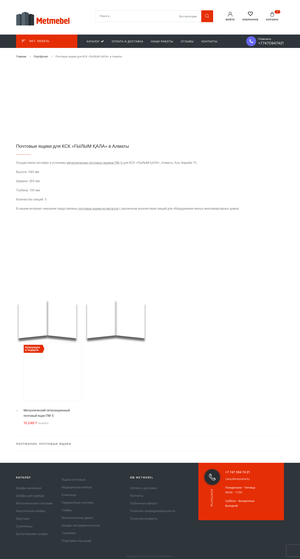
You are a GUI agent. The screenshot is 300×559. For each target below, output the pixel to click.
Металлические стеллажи (34, 503)
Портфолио (26, 444)
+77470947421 (271, 43)
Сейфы (67, 510)
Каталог (95, 41)
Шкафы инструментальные (81, 525)
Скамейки (69, 533)
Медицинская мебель (77, 487)
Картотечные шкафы (30, 511)
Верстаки (22, 518)
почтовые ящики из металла (98, 208)
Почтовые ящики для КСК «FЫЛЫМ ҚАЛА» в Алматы (72, 146)
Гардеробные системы (78, 502)
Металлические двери (77, 518)
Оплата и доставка (127, 41)
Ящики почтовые (73, 479)
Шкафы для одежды (30, 496)
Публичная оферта (143, 503)
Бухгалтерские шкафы (32, 534)
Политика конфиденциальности (152, 511)
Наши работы (162, 41)
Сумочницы (24, 526)
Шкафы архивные (28, 488)
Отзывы (187, 41)
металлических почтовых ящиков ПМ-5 (94, 163)
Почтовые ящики (55, 444)
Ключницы (69, 495)
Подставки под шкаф (76, 541)
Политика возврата (143, 518)
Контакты (209, 41)
